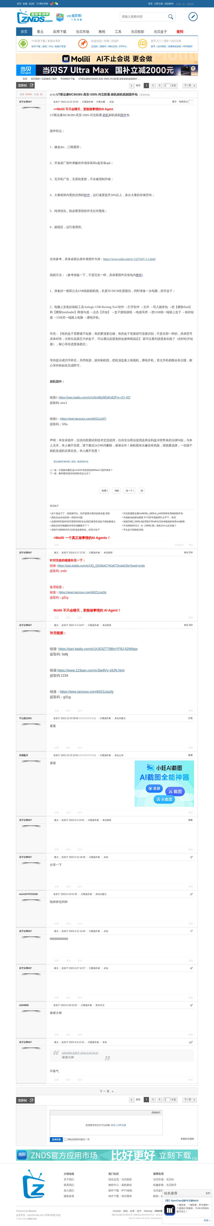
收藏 (25, 3)
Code (75, 1112)
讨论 (51, 46)
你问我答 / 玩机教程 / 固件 (44, 79)
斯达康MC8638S (62, 461)
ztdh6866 (24, 1005)
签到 (180, 32)
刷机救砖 (126, 1184)
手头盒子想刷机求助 (133, 529)
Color (56, 1112)
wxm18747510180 (28, 894)
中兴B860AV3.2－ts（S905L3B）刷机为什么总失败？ (150, 525)
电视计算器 (60, 46)
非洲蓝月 (23, 755)
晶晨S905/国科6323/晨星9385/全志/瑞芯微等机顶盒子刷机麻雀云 (83, 521)
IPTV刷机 (126, 1190)
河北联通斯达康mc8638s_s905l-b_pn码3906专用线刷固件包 (153, 513)
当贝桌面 (158, 1190)
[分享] (53, 94)
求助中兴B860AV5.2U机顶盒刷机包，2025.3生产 (75, 529)
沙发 (190, 718)
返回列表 (138, 86)
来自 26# (188, 625)
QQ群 (31, 3)
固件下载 (113, 1190)
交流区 (94, 46)
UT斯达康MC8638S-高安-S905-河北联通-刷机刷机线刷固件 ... (109, 79)
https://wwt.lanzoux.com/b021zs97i (83, 418)
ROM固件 (188, 46)
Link (66, 1112)
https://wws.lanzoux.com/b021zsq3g (82, 592)
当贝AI (170, 1179)
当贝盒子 (160, 32)
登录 (150, 3)
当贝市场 (82, 32)
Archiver (117, 1211)
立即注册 (158, 3)
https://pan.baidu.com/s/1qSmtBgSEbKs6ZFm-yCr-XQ (94, 397)
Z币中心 (123, 46)
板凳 (190, 755)
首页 (19, 3)
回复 (57, 545)
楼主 (174, 101)
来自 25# (188, 552)
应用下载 (59, 32)
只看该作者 (87, 102)
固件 (123, 115)
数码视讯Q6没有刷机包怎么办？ (75, 473)
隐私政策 (69, 1196)
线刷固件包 (82, 461)
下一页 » (107, 1091)
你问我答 (162, 46)
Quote (70, 1112)
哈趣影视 (158, 1184)
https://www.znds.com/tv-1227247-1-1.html (129, 259)
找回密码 (168, 3)
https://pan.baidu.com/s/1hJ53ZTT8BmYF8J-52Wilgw (97, 649)
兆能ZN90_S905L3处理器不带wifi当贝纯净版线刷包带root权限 (154, 521)
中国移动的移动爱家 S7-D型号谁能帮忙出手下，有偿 (149, 517)
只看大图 (100, 102)
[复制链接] (145, 94)
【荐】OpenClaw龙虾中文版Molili (181, 1200)
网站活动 (113, 46)
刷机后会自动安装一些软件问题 (67, 517)
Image (61, 1112)
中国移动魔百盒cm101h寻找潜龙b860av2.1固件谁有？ (86, 470)
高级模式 (156, 1112)
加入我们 (69, 1190)
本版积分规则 (187, 1139)
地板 (190, 820)
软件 (87, 195)
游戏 (44, 46)
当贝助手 (171, 1184)
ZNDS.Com (32, 1219)
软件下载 (36, 46)
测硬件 (103, 46)
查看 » (207, 1220)
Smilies (80, 1112)
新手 (153, 46)
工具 (118, 32)
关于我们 (69, 1179)
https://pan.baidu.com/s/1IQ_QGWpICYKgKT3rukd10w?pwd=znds (101, 565)
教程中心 (113, 1184)
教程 (102, 32)
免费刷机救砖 (175, 46)
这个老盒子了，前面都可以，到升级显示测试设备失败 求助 (80, 513)
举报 (190, 545)
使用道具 (179, 545)
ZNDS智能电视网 (17, 79)
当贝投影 (137, 32)
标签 (132, 1211)
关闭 (208, 1193)
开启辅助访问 (146, 2)
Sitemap (148, 1211)
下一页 (187, 85)
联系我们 (69, 1184)
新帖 (125, 1211)
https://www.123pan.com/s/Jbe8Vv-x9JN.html (90, 670)
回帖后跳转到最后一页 (77, 1139)
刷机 (106, 115)
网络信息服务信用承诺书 (122, 1215)
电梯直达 (183, 101)
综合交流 (113, 1179)
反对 (80, 617)
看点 (40, 32)
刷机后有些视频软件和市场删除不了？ (70, 525)
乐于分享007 (25, 102)
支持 (68, 617)
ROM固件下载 (68, 79)
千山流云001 (25, 718)
